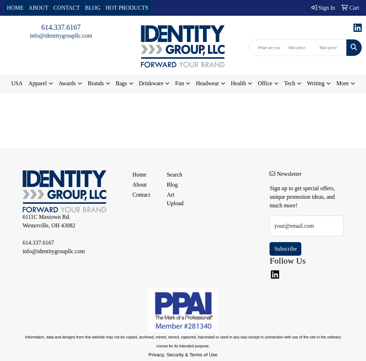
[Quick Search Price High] (331, 47)
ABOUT (38, 8)
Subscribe (285, 249)
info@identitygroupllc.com (61, 36)
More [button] (342, 83)
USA (17, 83)
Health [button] (238, 83)
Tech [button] (289, 83)
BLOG (93, 8)
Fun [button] (179, 83)
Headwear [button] (207, 83)
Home (139, 175)
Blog (172, 185)
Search (174, 175)
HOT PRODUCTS (126, 8)
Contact (141, 195)
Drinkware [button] (151, 83)
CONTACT (66, 8)
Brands (96, 83)
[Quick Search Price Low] (300, 47)
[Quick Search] (266, 47)
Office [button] (265, 83)
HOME (15, 8)
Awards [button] (67, 83)
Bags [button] (121, 83)
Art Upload (175, 199)
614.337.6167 (61, 27)
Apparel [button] (37, 83)
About (139, 185)
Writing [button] (316, 83)
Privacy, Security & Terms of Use (183, 354)
